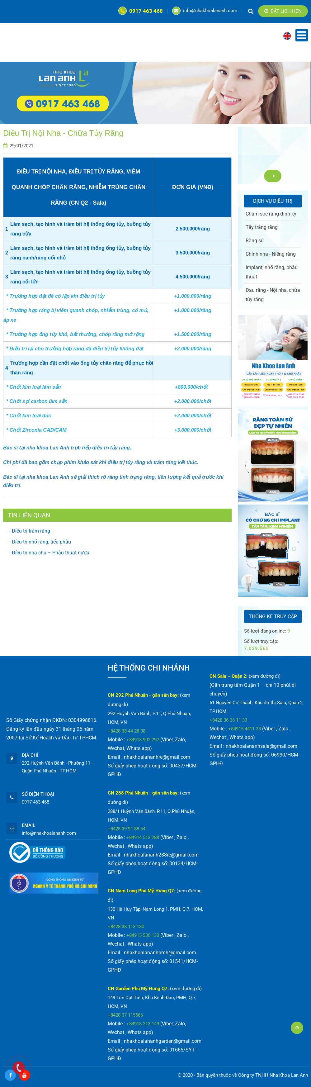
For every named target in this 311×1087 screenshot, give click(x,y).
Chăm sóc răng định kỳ (271, 214)
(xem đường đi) (186, 988)
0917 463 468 (140, 11)
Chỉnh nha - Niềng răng (271, 254)
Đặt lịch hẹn (283, 11)
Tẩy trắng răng (262, 227)
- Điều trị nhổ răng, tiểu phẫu (40, 542)
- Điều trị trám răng (29, 531)
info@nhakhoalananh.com (204, 10)
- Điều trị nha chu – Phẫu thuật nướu (49, 553)
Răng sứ (255, 241)
